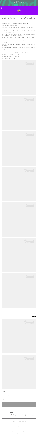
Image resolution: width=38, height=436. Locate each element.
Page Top (19, 426)
